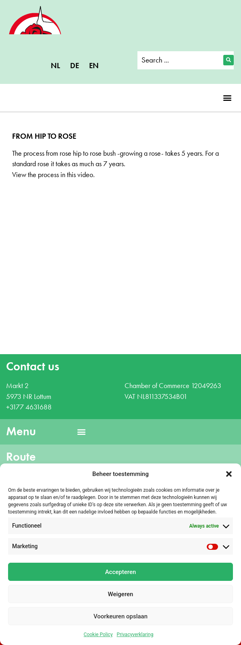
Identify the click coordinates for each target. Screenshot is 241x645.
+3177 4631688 (29, 407)
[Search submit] (228, 60)
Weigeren (120, 594)
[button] (229, 474)
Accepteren (120, 572)
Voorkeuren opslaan (120, 616)
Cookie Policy (98, 634)
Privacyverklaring (135, 634)
